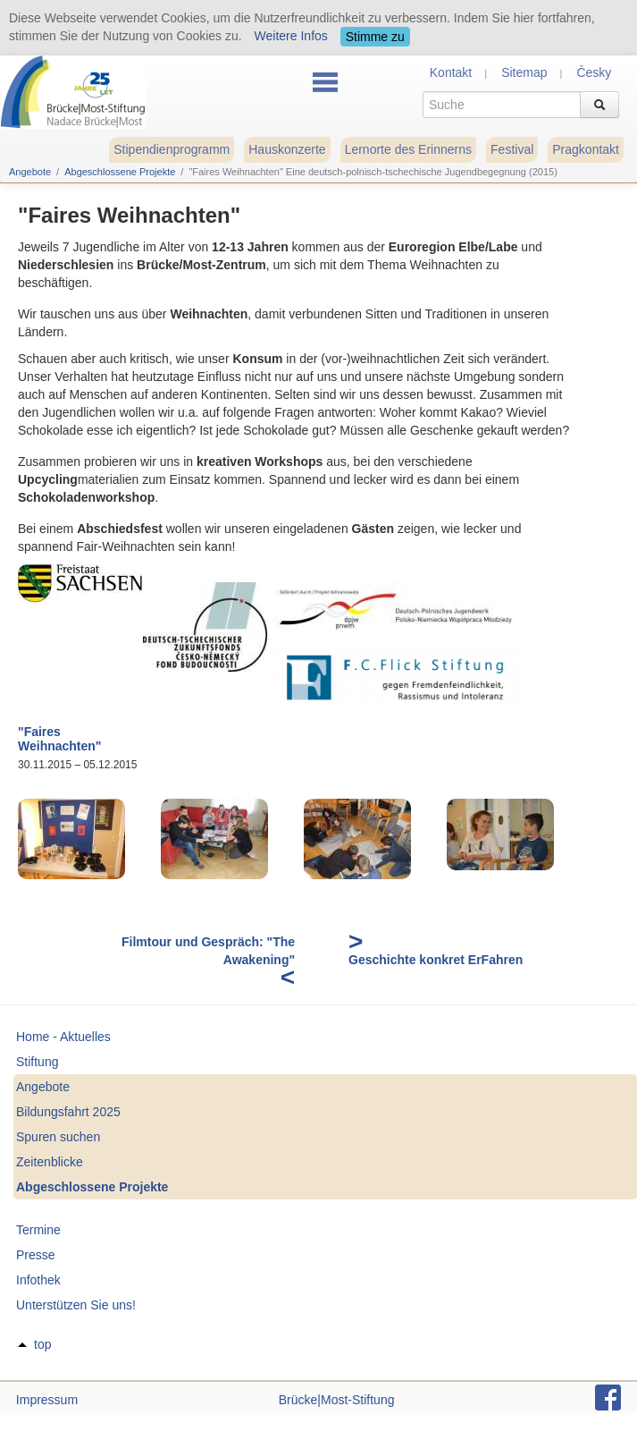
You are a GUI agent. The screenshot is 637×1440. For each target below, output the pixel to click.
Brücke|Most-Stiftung (337, 1400)
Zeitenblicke (49, 1162)
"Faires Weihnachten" (60, 739)
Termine (38, 1230)
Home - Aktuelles (63, 1036)
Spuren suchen (58, 1137)
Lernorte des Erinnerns (408, 149)
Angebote (30, 171)
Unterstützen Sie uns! (76, 1305)
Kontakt (451, 72)
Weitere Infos (291, 36)
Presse (35, 1255)
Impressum (47, 1400)
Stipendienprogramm (171, 149)
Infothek (38, 1280)
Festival (511, 149)
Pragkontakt (585, 149)
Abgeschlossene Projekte (119, 171)
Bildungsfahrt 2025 (68, 1112)
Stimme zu (375, 37)
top (42, 1344)
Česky (593, 72)
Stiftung (37, 1062)
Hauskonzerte (286, 149)
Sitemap (524, 72)
